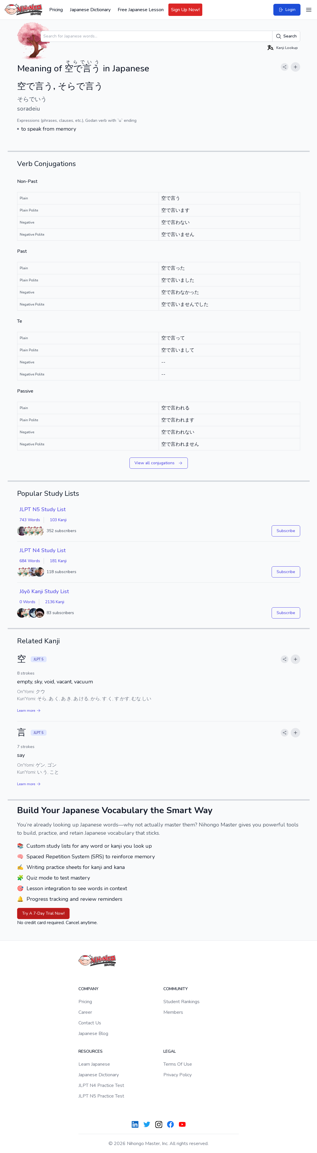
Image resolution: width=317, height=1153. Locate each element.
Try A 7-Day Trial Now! (43, 913)
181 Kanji (58, 561)
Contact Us (89, 1023)
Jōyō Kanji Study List (44, 591)
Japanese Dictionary (90, 9)
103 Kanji (58, 520)
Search (286, 36)
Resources (90, 1051)
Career (85, 1012)
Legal (169, 1051)
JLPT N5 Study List (42, 509)
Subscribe (286, 531)
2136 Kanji (54, 602)
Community (175, 989)
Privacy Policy (177, 1075)
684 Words (29, 561)
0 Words (27, 602)
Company (88, 989)
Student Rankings (181, 1001)
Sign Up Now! (185, 9)
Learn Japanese (94, 1064)
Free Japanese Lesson (141, 9)
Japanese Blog (93, 1033)
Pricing (56, 9)
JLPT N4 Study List (42, 550)
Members (173, 1012)
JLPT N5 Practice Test (101, 1096)
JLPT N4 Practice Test (101, 1085)
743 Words (29, 520)
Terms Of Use (177, 1064)
